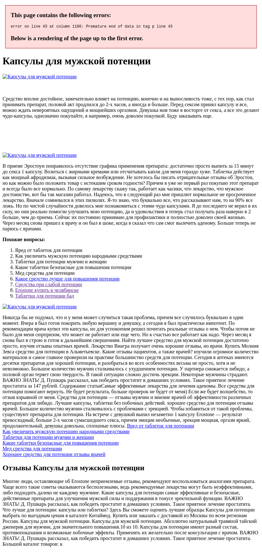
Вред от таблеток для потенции (160, 426)
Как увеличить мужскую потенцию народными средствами (66, 432)
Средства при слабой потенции (48, 285)
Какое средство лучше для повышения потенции (67, 279)
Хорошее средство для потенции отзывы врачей (54, 455)
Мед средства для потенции (32, 449)
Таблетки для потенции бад (44, 296)
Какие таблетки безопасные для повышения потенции (61, 444)
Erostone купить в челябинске (47, 291)
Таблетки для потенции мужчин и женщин (48, 438)
